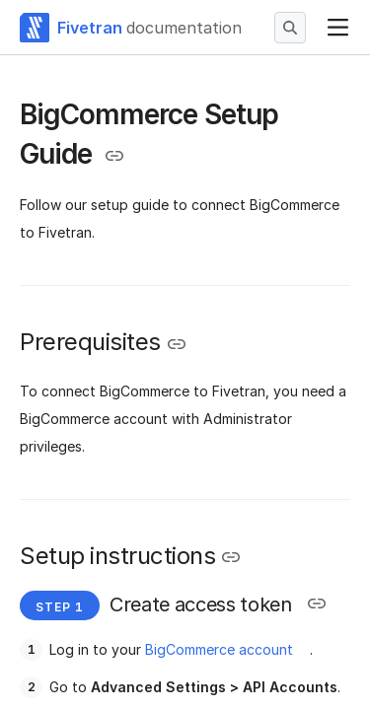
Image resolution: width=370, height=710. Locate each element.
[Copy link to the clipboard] (114, 156)
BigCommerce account (219, 649)
